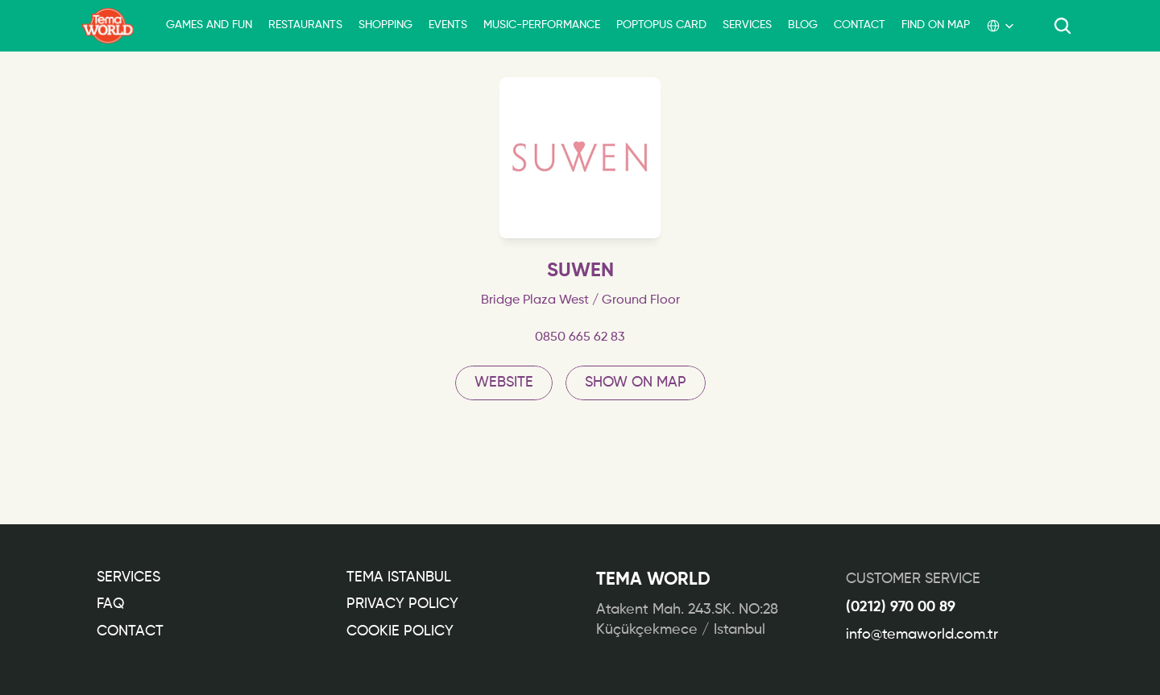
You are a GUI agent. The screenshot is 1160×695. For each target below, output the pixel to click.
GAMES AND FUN (209, 25)
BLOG (803, 25)
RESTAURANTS (305, 25)
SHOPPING (385, 25)
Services (128, 577)
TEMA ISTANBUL (398, 577)
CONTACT (859, 25)
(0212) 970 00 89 (900, 607)
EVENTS (448, 25)
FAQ (110, 604)
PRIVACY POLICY (402, 604)
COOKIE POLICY (400, 631)
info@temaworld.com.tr (922, 634)
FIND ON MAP (935, 25)
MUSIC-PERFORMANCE (541, 25)
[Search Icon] (1062, 26)
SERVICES (747, 25)
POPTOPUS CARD (661, 25)
